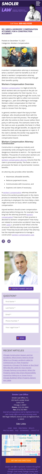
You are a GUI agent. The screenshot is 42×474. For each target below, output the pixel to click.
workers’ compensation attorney (14, 160)
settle (8, 225)
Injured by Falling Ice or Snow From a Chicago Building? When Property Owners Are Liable (19, 377)
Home (10, 428)
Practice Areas (8, 430)
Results (31, 428)
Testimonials (24, 430)
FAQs (16, 430)
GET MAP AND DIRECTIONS (21, 460)
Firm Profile (23, 428)
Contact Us (35, 430)
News (15, 428)
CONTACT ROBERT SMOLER (22, 289)
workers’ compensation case (23, 235)
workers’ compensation (12, 192)
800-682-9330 (25, 23)
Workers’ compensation (11, 88)
